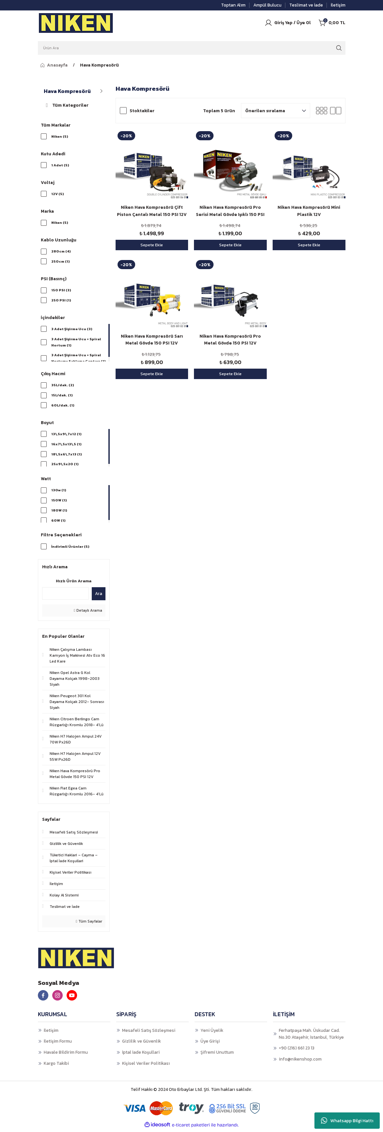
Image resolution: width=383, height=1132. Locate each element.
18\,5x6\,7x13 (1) (67, 456)
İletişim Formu (58, 1043)
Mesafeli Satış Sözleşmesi (148, 1032)
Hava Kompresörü (99, 65)
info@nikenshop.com (300, 1061)
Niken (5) (60, 136)
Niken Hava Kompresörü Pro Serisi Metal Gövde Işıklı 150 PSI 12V (230, 211)
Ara (98, 595)
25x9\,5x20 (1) (65, 467)
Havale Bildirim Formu (66, 1054)
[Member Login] (287, 23)
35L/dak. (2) (62, 387)
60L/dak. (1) (63, 407)
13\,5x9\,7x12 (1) (66, 436)
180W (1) (59, 513)
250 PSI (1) (61, 301)
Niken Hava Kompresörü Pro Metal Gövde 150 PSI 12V (230, 339)
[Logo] (76, 22)
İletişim (51, 1032)
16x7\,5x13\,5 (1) (66, 446)
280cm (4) (61, 252)
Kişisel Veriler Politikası (146, 1065)
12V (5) (57, 194)
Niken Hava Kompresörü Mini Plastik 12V (309, 211)
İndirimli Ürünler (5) (70, 548)
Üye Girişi (210, 1043)
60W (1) (58, 523)
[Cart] (332, 23)
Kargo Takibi (56, 1065)
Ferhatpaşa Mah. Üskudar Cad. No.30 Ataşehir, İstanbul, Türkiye (311, 1036)
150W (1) (59, 502)
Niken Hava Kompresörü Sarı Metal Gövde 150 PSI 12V (152, 339)
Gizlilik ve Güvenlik (141, 1043)
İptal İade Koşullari (141, 1054)
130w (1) (59, 492)
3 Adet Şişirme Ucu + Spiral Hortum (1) (76, 344)
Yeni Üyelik (211, 1032)
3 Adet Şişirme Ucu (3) (72, 330)
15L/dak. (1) (62, 397)
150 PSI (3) (61, 291)
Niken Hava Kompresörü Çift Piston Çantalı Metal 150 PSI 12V (152, 211)
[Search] (191, 48)
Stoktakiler (142, 110)
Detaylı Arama (88, 613)
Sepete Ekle (152, 244)
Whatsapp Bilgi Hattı (347, 1120)
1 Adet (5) (60, 165)
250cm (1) (60, 262)
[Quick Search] (65, 595)
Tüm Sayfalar (89, 923)
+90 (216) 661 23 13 (296, 1050)
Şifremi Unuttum (217, 1054)
